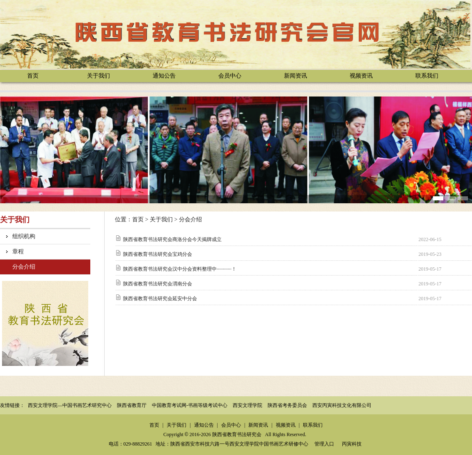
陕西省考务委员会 (287, 405)
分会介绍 (23, 267)
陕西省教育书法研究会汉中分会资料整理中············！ (179, 269)
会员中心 (229, 76)
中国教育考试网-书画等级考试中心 (189, 405)
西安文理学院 (247, 405)
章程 (18, 251)
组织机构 (23, 236)
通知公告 (164, 76)
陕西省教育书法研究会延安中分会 (160, 298)
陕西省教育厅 (132, 405)
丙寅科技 (352, 444)
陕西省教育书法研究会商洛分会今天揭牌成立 (172, 239)
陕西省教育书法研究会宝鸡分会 (157, 254)
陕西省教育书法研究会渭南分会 (157, 284)
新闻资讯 (295, 76)
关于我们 (98, 76)
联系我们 (426, 76)
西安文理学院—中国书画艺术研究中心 (70, 405)
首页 (33, 76)
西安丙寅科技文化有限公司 (341, 405)
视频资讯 (361, 76)
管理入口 (324, 444)
